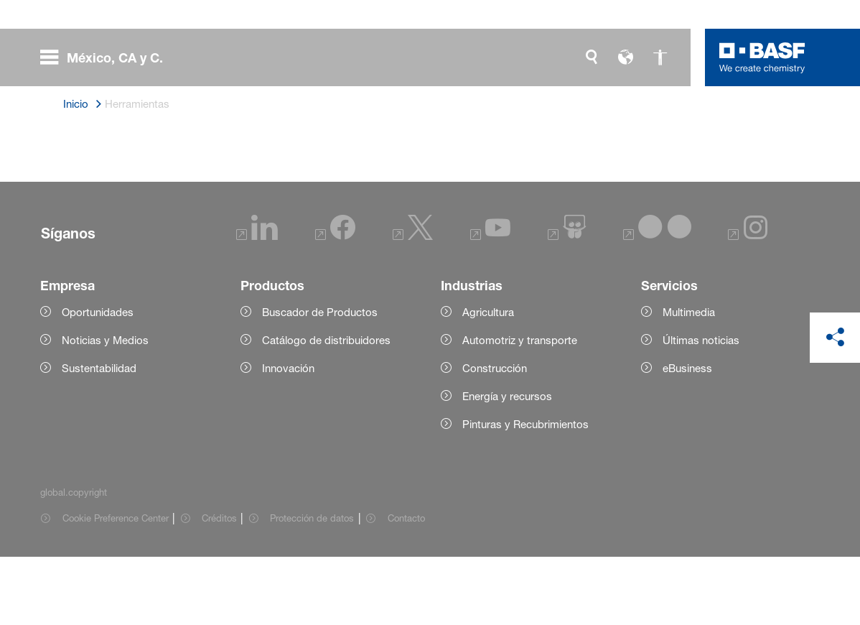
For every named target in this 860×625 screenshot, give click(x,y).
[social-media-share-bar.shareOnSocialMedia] (835, 337)
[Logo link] (762, 57)
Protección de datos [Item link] (312, 586)
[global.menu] (107, 57)
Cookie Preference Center (115, 586)
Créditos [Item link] (219, 586)
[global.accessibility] (660, 57)
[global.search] (591, 57)
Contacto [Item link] (406, 586)
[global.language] (626, 57)
